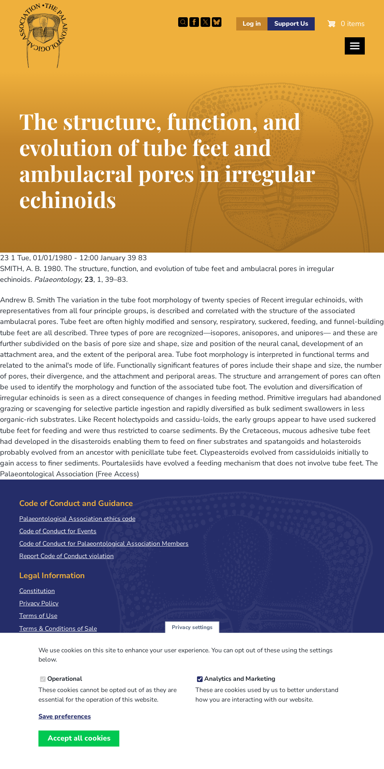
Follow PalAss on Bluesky (216, 22)
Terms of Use (38, 615)
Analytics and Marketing (239, 686)
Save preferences (64, 724)
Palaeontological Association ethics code (77, 518)
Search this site (183, 22)
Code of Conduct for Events (58, 531)
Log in (252, 23)
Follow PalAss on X (205, 22)
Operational (64, 686)
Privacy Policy (38, 603)
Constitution (37, 591)
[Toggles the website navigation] (355, 46)
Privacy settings (192, 635)
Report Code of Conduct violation (66, 556)
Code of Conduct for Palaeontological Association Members (104, 543)
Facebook (194, 22)
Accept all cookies (79, 746)
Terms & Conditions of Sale (58, 628)
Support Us (291, 23)
